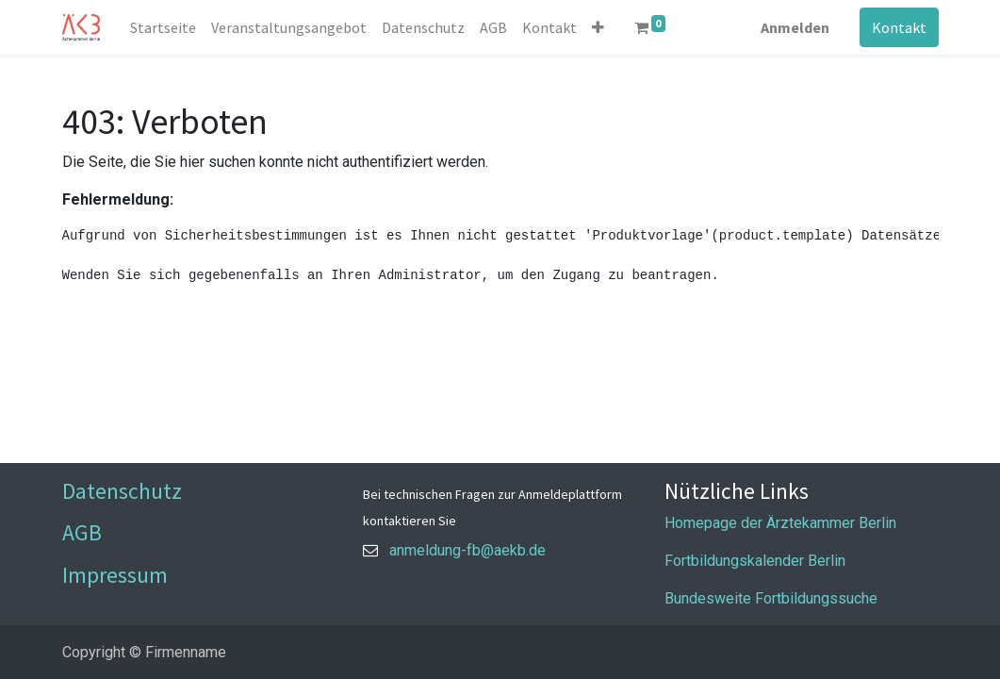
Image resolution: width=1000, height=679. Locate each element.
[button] (598, 27)
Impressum (115, 574)
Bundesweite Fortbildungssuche (770, 598)
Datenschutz (122, 491)
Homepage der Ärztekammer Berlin (780, 523)
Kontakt (899, 27)
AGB (82, 532)
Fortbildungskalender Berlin (754, 561)
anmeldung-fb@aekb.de (467, 550)
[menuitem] (163, 27)
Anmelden (795, 27)
